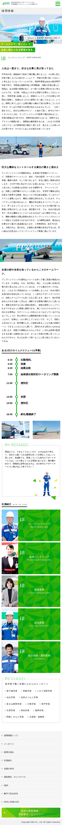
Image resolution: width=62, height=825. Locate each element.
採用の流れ (9, 752)
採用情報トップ (11, 735)
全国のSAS (9, 769)
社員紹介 (8, 760)
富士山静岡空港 (14, 704)
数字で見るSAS (11, 793)
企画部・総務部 (36, 717)
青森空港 (27, 691)
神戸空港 (45, 704)
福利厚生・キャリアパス (15, 777)
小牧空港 (31, 704)
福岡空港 (39, 710)
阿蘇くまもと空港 (15, 717)
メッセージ (9, 744)
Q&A (6, 785)
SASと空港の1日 (11, 802)
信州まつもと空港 (29, 697)
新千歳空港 (12, 691)
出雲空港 (11, 710)
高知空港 (25, 710)
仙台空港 (11, 697)
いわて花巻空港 (44, 691)
